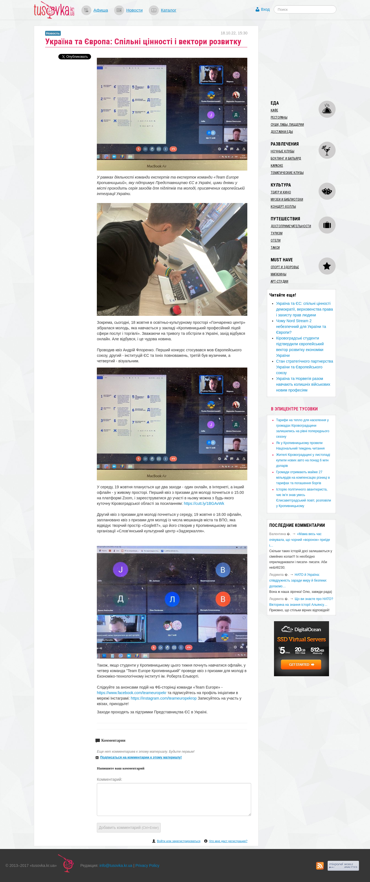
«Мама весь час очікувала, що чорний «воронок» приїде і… (299, 539)
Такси (275, 248)
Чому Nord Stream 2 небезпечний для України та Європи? (301, 327)
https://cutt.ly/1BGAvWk (204, 503)
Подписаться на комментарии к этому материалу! (141, 757)
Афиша (101, 10)
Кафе (274, 110)
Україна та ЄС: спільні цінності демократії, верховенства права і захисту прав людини (304, 309)
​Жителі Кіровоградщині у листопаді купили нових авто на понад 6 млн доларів (303, 460)
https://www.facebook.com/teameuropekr (131, 693)
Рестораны (279, 117)
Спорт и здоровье (285, 267)
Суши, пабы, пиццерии (287, 125)
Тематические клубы (287, 173)
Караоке (277, 166)
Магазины (278, 274)
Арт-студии (279, 281)
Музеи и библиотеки (287, 199)
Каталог (168, 10)
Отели (276, 240)
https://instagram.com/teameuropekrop (164, 698)
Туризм (277, 233)
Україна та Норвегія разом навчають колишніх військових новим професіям (303, 384)
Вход (265, 9)
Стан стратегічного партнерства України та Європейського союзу (304, 367)
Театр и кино (281, 192)
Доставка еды (282, 132)
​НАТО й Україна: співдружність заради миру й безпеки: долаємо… (298, 580)
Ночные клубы (282, 151)
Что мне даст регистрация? (228, 841)
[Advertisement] (308, 60)
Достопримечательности (291, 226)
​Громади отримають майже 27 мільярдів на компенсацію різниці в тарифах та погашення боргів (303, 477)
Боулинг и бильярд (286, 158)
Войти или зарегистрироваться (178, 841)
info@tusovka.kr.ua (116, 865)
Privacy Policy (147, 865)
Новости (134, 10)
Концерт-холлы (283, 207)
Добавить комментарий (129, 827)
